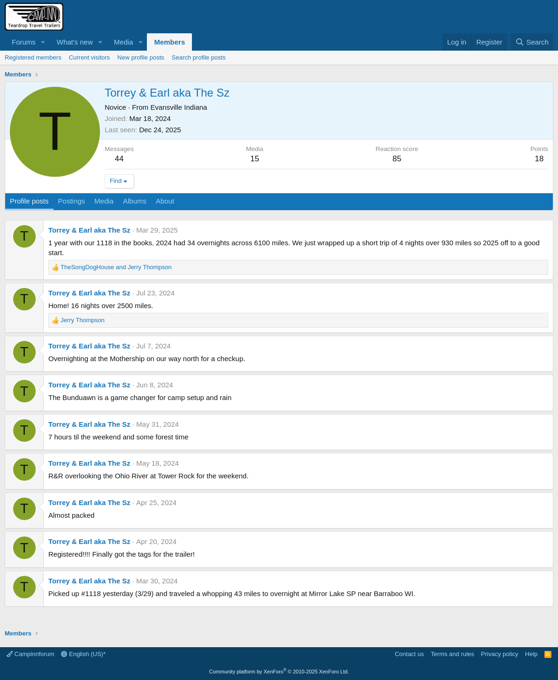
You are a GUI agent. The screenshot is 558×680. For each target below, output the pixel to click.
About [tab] (165, 201)
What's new (75, 42)
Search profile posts (199, 57)
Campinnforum (30, 653)
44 (119, 158)
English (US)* (83, 653)
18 (539, 158)
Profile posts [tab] (29, 201)
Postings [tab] (71, 201)
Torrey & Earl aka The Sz (89, 230)
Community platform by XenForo (279, 671)
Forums (24, 42)
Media (123, 42)
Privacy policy (499, 653)
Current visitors (89, 57)
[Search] (532, 42)
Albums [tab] (134, 201)
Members (169, 42)
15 (254, 158)
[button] (43, 42)
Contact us (409, 653)
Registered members (33, 57)
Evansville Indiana (179, 107)
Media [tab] (104, 201)
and (116, 267)
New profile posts (140, 57)
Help (531, 653)
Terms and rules (452, 653)
